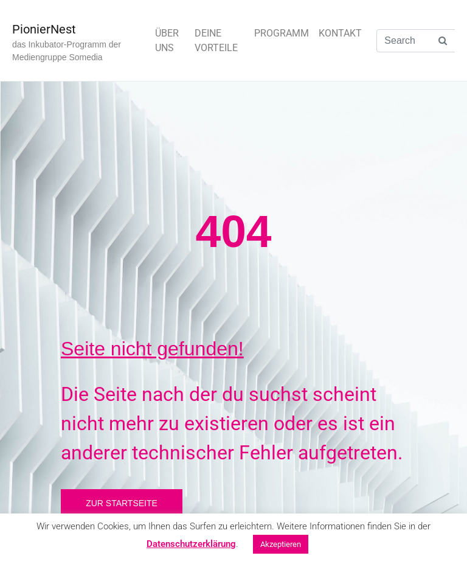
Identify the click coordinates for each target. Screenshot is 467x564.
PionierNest (44, 29)
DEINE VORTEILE (216, 40)
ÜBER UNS (167, 40)
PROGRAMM (281, 33)
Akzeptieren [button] (280, 544)
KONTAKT (340, 33)
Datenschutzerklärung (191, 543)
